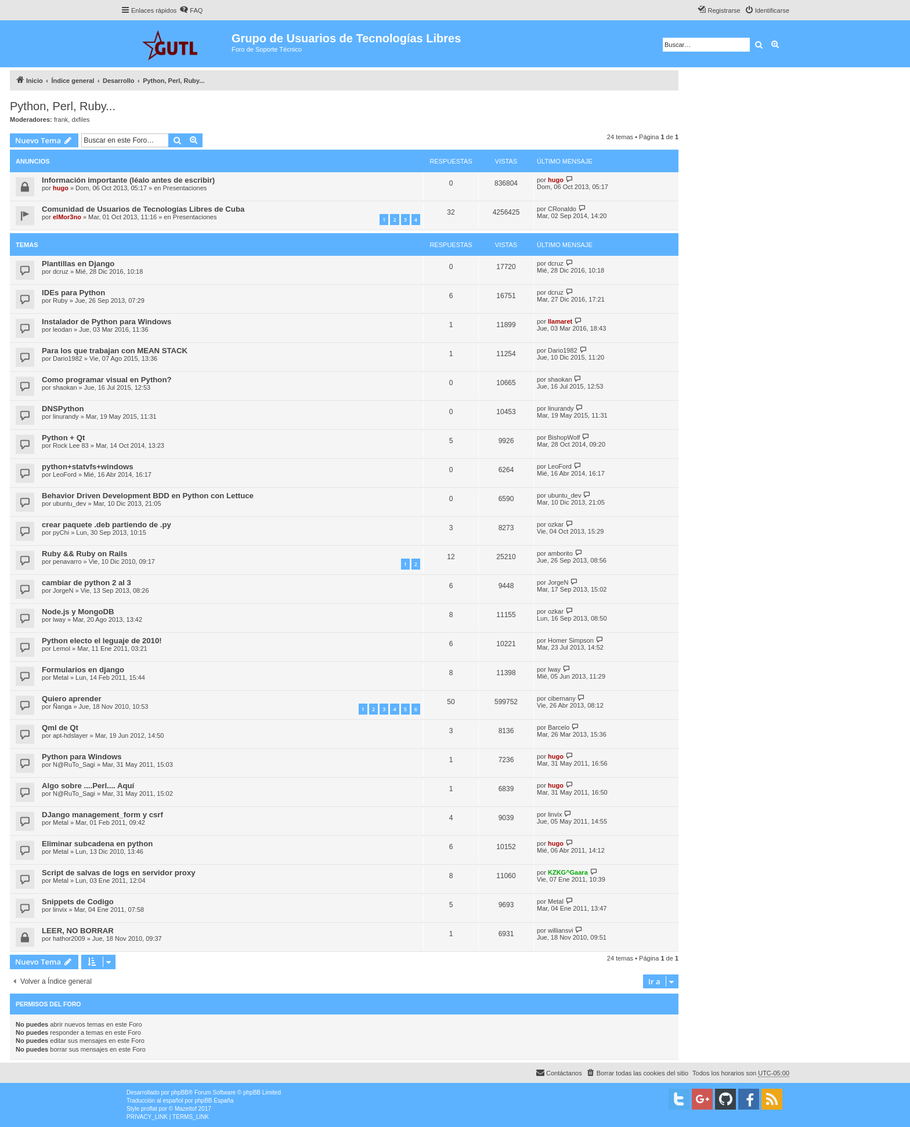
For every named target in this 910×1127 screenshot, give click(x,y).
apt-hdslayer (70, 735)
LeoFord (65, 474)
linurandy (66, 416)
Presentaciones (185, 187)
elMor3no (67, 216)
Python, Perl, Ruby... (62, 106)
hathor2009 (69, 938)
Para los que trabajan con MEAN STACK (114, 350)
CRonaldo (562, 208)
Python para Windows (82, 756)
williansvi (560, 930)
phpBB (180, 1092)
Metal (60, 677)
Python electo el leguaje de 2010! (102, 640)
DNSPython (63, 408)
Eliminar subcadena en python (97, 843)
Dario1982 (67, 358)
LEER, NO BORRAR (78, 930)
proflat (149, 1109)
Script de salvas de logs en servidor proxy (119, 872)
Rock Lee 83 (71, 445)
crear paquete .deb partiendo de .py (106, 524)
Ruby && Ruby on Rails (84, 553)
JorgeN (63, 590)
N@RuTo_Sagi (74, 764)
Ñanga (62, 706)
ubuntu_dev (69, 503)
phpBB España (213, 1100)
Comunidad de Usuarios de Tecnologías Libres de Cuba (143, 209)
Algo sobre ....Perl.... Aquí (88, 785)
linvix (555, 814)
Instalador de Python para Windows (106, 321)
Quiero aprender (72, 698)
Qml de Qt (60, 727)
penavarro (67, 561)
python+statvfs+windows (87, 466)
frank (61, 119)
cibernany (562, 698)
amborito (560, 553)
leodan (62, 329)
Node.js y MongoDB (78, 611)
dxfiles (80, 119)
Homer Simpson (571, 640)
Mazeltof (186, 1109)
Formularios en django (83, 669)
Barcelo (558, 727)
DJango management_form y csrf (102, 814)
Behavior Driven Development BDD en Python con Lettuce (148, 495)
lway (59, 619)
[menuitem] (191, 10)
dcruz (60, 271)
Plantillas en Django (78, 263)
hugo (60, 187)
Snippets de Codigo (78, 901)
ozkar (556, 524)
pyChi (61, 532)
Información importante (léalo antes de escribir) (128, 180)
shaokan (65, 387)
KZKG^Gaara (568, 872)
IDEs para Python (73, 292)
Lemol (61, 648)
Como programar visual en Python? (107, 379)
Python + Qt (63, 437)
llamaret (560, 321)
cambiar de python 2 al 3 (86, 582)
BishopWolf (564, 437)
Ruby (60, 300)
